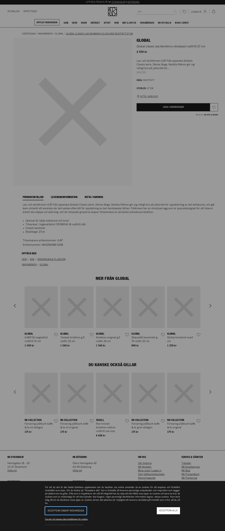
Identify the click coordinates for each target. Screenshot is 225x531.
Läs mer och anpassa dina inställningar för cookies (66, 519)
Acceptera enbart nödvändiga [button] (66, 511)
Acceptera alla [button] (168, 511)
